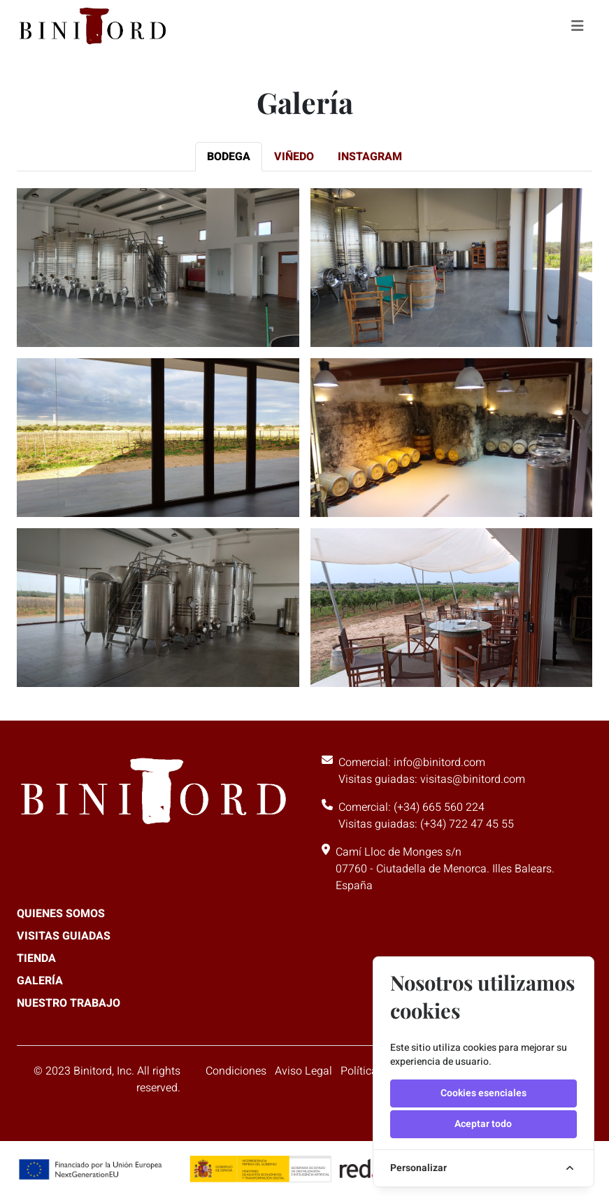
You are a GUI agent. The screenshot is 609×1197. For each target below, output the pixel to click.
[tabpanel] (304, 432)
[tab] (228, 156)
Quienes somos (61, 913)
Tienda (36, 958)
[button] (158, 267)
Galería (40, 980)
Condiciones (236, 1071)
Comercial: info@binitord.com (411, 762)
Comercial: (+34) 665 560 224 (411, 807)
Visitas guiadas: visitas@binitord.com (431, 779)
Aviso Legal (303, 1071)
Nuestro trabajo (68, 1003)
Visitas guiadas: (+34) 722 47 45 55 (426, 824)
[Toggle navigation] (577, 26)
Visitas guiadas (63, 936)
